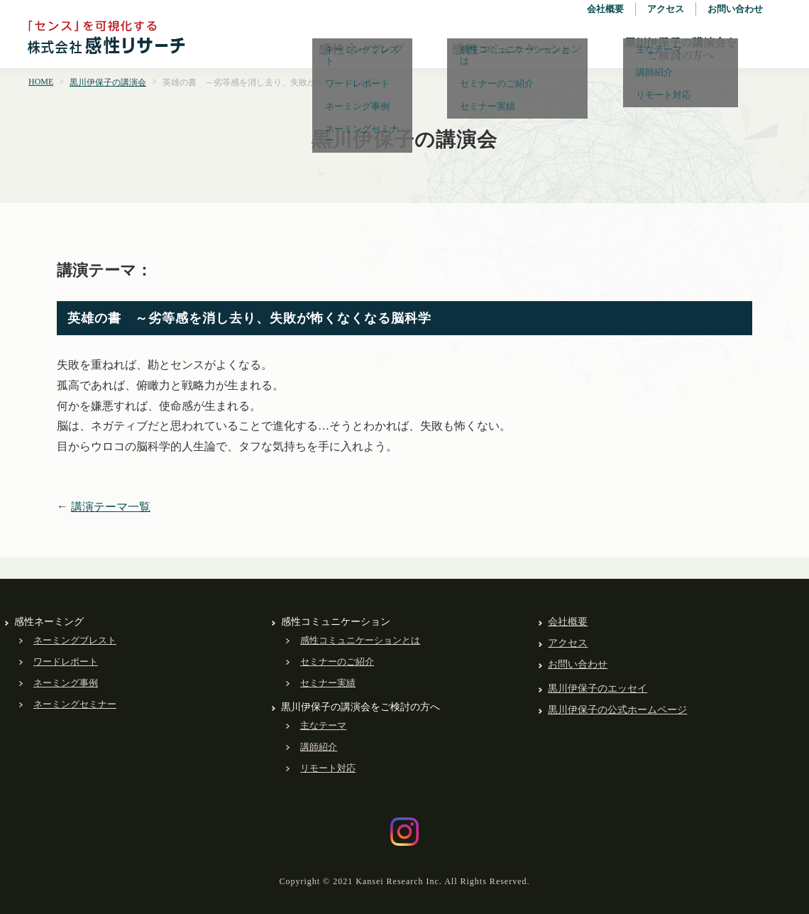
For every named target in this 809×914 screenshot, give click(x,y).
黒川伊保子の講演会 (108, 82)
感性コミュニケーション (517, 49)
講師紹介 (318, 746)
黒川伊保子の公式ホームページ (617, 709)
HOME (40, 82)
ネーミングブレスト (74, 640)
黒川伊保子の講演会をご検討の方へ (680, 49)
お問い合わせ (735, 9)
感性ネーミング (362, 49)
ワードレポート (65, 661)
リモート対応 (328, 768)
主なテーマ (323, 725)
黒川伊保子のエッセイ (597, 688)
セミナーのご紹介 (337, 661)
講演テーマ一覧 (110, 507)
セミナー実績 (328, 683)
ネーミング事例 (65, 683)
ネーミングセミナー (74, 704)
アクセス (665, 9)
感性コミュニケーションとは (360, 640)
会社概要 (605, 9)
